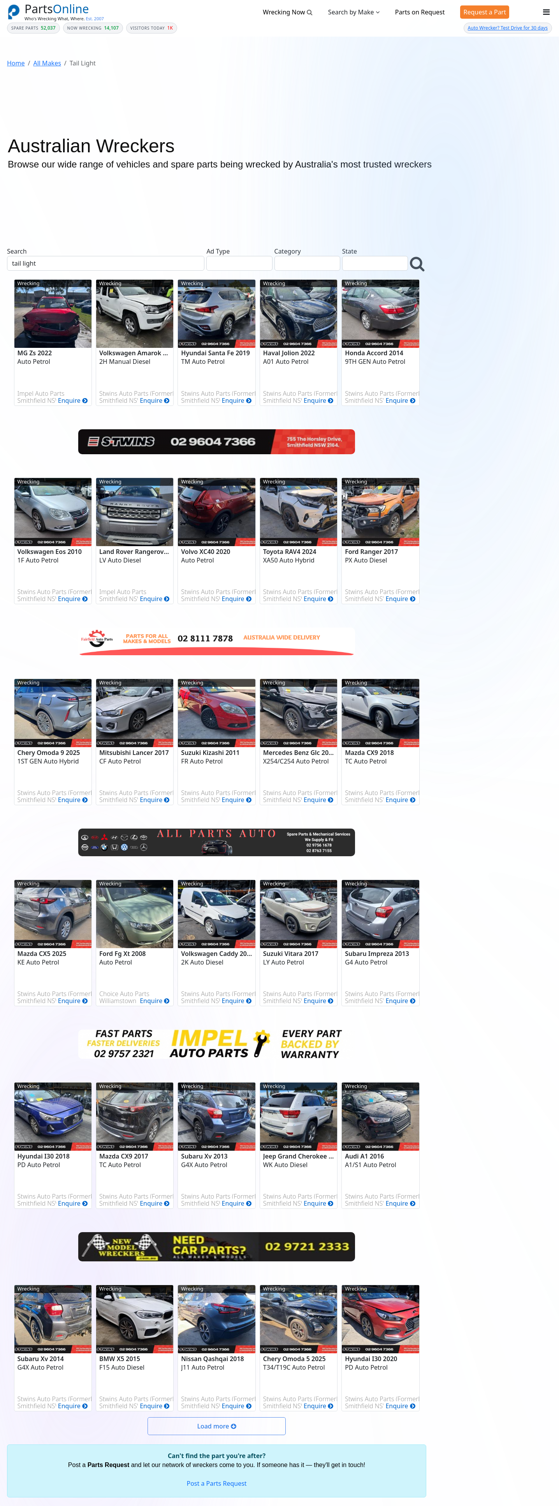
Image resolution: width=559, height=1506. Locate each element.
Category (287, 251)
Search (17, 251)
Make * (449, 350)
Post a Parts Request (216, 1483)
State (349, 251)
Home (16, 63)
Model (448, 379)
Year (446, 322)
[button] (418, 264)
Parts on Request (420, 12)
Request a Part (484, 12)
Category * (453, 294)
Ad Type (218, 251)
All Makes (47, 63)
